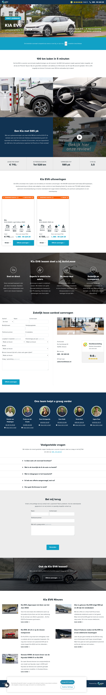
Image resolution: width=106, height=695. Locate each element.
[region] (47, 684)
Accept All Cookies (67, 682)
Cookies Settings (67, 687)
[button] (7, 685)
